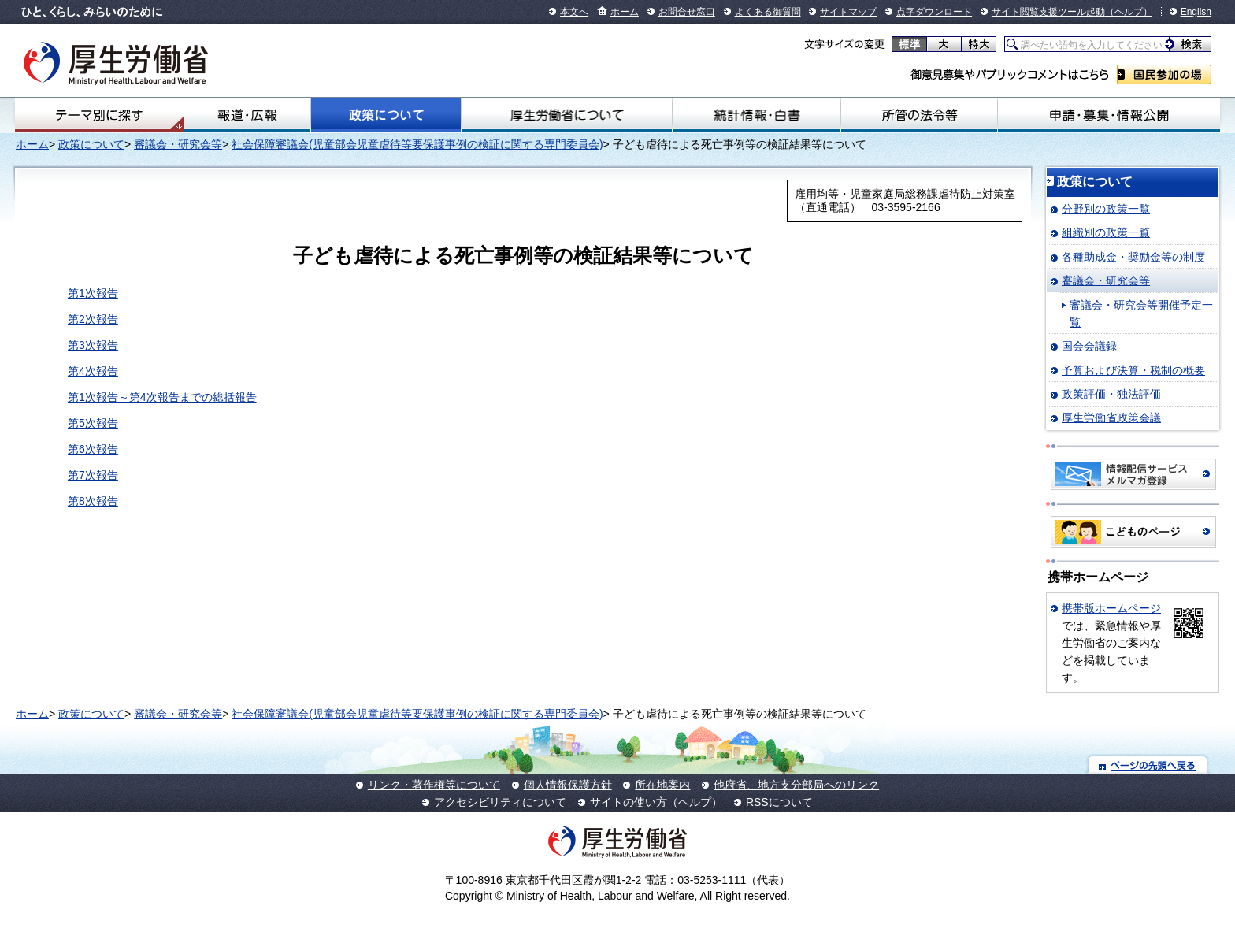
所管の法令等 (919, 115)
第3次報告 (93, 345)
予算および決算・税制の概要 (1133, 370)
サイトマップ (848, 11)
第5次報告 (93, 423)
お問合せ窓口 (686, 11)
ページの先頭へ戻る (1148, 764)
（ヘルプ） (1128, 11)
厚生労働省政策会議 (1111, 417)
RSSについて (779, 802)
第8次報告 (93, 501)
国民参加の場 (1164, 74)
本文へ (574, 11)
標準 (909, 44)
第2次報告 (93, 319)
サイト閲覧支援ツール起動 (1048, 11)
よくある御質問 (768, 11)
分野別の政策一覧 (1106, 208)
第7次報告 (93, 475)
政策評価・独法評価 (1111, 394)
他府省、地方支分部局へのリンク (796, 784)
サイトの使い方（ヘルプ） (656, 802)
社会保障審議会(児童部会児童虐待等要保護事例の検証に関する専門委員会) (417, 144)
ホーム (624, 11)
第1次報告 (93, 293)
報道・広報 (247, 115)
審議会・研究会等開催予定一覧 (1141, 314)
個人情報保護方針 (568, 784)
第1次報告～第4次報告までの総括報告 (162, 397)
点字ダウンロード (934, 11)
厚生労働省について (567, 115)
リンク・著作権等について (434, 784)
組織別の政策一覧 (1106, 232)
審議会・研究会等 (178, 144)
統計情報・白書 (756, 115)
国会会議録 (1089, 346)
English (1196, 11)
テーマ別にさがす (99, 115)
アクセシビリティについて (500, 802)
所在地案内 (662, 784)
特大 (979, 44)
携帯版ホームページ (1111, 608)
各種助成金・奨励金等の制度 (1133, 257)
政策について (386, 115)
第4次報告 (93, 371)
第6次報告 (93, 449)
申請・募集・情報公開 (1109, 115)
